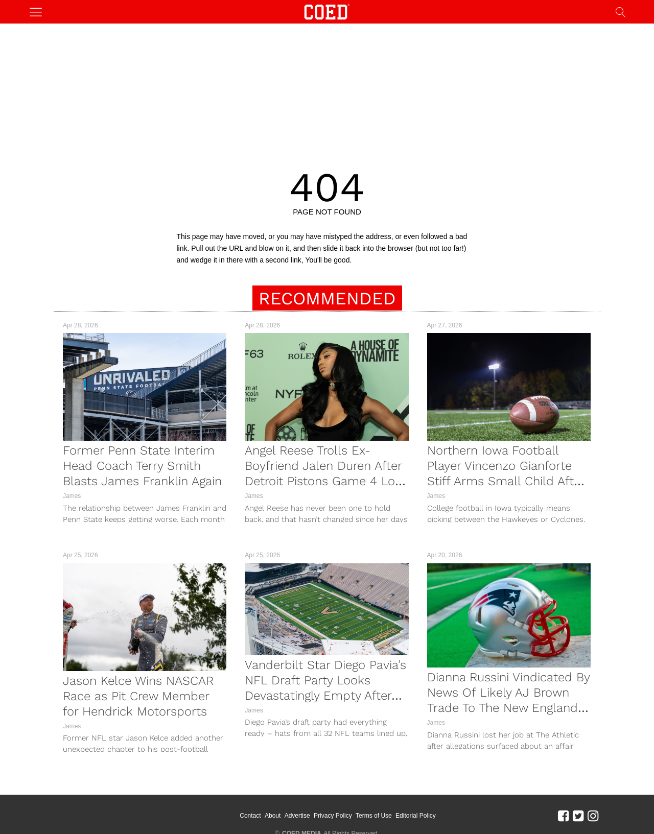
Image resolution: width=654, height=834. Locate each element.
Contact (250, 815)
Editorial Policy (415, 815)
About (273, 815)
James (72, 495)
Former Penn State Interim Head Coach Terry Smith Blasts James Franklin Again (142, 465)
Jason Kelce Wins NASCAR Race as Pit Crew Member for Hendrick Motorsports (138, 696)
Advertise (297, 815)
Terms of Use (374, 815)
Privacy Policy (333, 815)
